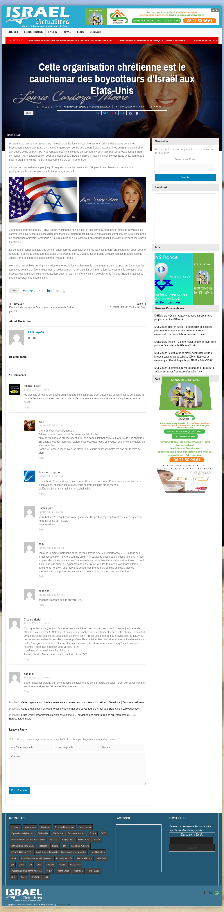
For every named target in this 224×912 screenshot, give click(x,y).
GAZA (103, 833)
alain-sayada (30, 827)
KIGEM (158, 315)
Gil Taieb (53, 839)
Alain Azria (45, 827)
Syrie (13, 877)
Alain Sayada (79, 106)
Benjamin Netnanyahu (64, 827)
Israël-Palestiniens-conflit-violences (36, 858)
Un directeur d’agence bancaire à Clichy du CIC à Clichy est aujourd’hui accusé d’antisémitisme (184, 369)
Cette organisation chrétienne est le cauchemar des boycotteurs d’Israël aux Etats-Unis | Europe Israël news (82, 702)
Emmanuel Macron (76, 833)
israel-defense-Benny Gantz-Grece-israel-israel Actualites (61, 852)
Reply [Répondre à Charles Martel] (26, 659)
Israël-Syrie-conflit (64, 858)
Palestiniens (75, 864)
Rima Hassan (93, 870)
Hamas (97, 839)
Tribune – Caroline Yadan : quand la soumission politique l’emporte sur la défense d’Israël (185, 343)
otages (62, 864)
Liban (39, 864)
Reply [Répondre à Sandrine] (26, 691)
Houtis (55, 845)
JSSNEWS (101, 858)
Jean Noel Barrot (84, 858)
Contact (95, 33)
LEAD (21, 864)
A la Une (122, 106)
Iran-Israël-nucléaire (80, 845)
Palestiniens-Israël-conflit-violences (26, 870)
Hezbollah (43, 845)
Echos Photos (33, 33)
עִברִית (67, 33)
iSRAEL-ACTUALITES (21, 852)
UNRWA (35, 877)
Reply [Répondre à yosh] (41, 457)
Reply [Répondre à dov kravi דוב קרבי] (41, 493)
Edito (80, 33)
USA (46, 877)
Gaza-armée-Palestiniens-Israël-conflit (28, 839)
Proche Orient (63, 870)
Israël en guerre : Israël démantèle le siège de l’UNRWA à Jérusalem (156, 40)
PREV (49, 870)
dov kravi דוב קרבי (50, 472)
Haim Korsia (83, 839)
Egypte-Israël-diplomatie (22, 833)
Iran (64, 845)
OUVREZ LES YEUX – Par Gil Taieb (112, 305)
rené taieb (78, 870)
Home (9, 135)
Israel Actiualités (98, 852)
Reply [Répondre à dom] (41, 576)
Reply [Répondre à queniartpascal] (26, 407)
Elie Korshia (58, 833)
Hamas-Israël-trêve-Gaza (22, 845)
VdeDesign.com (63, 904)
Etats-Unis (132, 106)
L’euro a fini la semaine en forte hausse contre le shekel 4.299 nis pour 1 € (43, 307)
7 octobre (15, 827)
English (53, 33)
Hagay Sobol (67, 839)
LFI (30, 864)
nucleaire (50, 864)
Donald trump (85, 827)
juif (12, 864)
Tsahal (23, 877)
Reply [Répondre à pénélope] (41, 605)
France (92, 833)
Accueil (13, 33)
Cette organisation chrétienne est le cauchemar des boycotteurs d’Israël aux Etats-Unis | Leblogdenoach (80, 708)
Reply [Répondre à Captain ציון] (41, 529)
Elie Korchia (42, 833)
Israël (141, 106)
